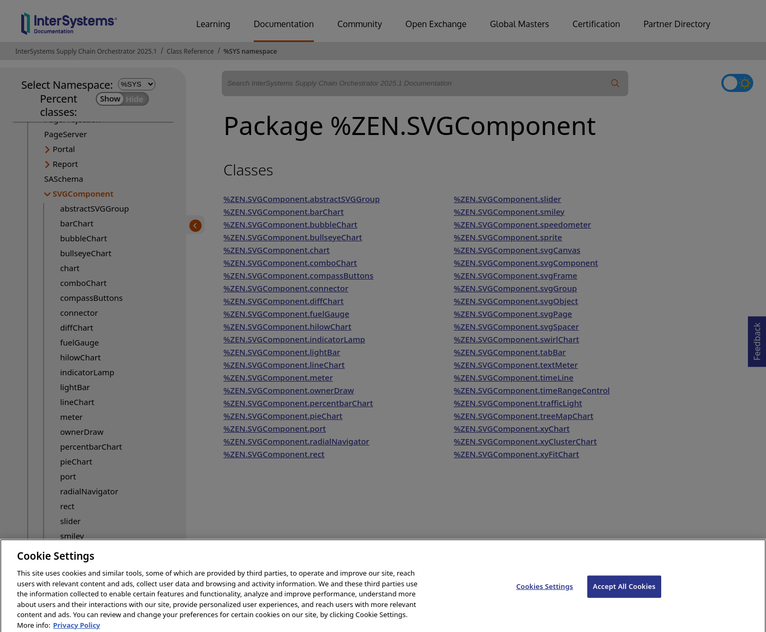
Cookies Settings (544, 591)
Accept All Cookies (624, 591)
